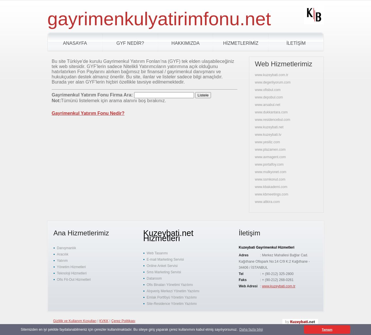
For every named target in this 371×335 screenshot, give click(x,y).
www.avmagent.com (270, 157)
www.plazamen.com (270, 150)
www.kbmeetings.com (271, 194)
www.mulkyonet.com (270, 172)
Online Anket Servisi (162, 266)
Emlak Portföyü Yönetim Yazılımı (172, 297)
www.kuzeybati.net (269, 127)
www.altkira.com (267, 202)
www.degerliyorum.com (273, 82)
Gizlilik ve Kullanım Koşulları (75, 321)
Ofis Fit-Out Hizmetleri (74, 280)
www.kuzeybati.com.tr (271, 75)
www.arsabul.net (267, 105)
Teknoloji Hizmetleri (72, 273)
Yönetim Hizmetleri (71, 267)
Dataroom (154, 278)
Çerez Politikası (123, 321)
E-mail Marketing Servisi (165, 259)
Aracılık (63, 254)
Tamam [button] (327, 329)
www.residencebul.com (272, 120)
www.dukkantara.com (271, 112)
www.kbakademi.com (271, 187)
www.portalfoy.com (269, 164)
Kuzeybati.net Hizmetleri (168, 236)
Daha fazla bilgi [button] (251, 330)
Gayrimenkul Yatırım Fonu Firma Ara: (93, 94)
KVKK (104, 321)
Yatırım (62, 261)
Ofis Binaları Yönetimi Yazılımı (170, 285)
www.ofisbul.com (268, 90)
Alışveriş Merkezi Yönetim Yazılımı (173, 291)
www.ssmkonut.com (270, 179)
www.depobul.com (269, 97)
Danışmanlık (66, 248)
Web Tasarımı (157, 253)
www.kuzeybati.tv (268, 135)
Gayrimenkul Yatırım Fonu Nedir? (88, 113)
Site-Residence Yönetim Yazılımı (172, 304)
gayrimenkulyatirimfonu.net (159, 18)
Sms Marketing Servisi (164, 272)
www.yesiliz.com (267, 142)
